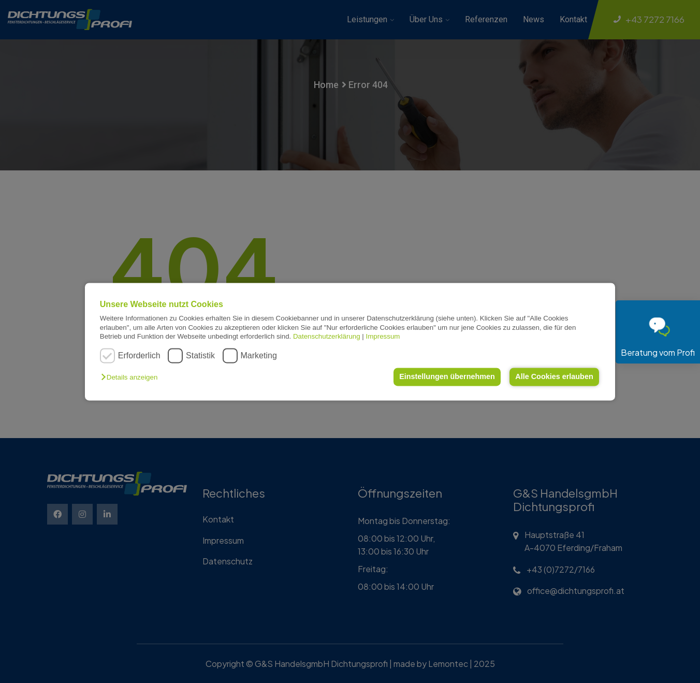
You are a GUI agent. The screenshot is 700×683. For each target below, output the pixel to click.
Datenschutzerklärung (326, 336)
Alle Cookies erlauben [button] (554, 377)
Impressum (383, 336)
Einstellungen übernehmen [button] (447, 377)
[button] (132, 377)
